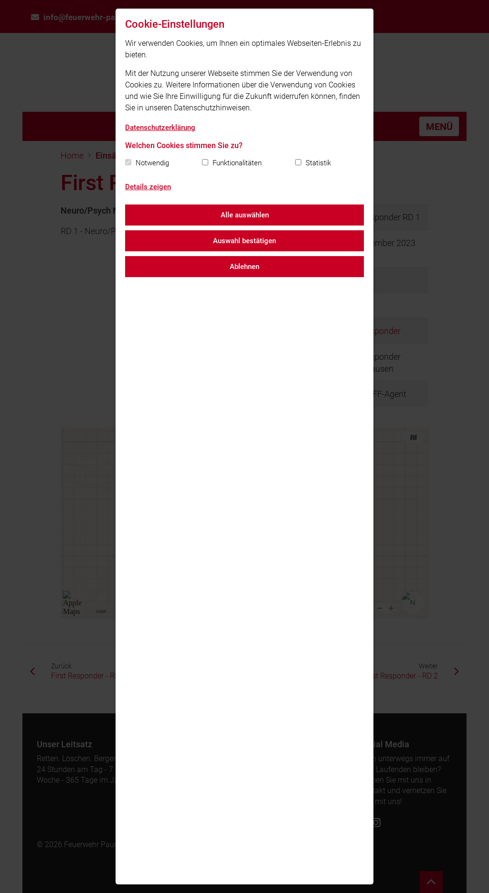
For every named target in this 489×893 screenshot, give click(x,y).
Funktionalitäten (237, 163)
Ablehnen (244, 266)
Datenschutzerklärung (160, 127)
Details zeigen (148, 187)
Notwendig (152, 163)
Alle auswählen (245, 215)
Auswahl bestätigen (244, 241)
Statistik (318, 163)
